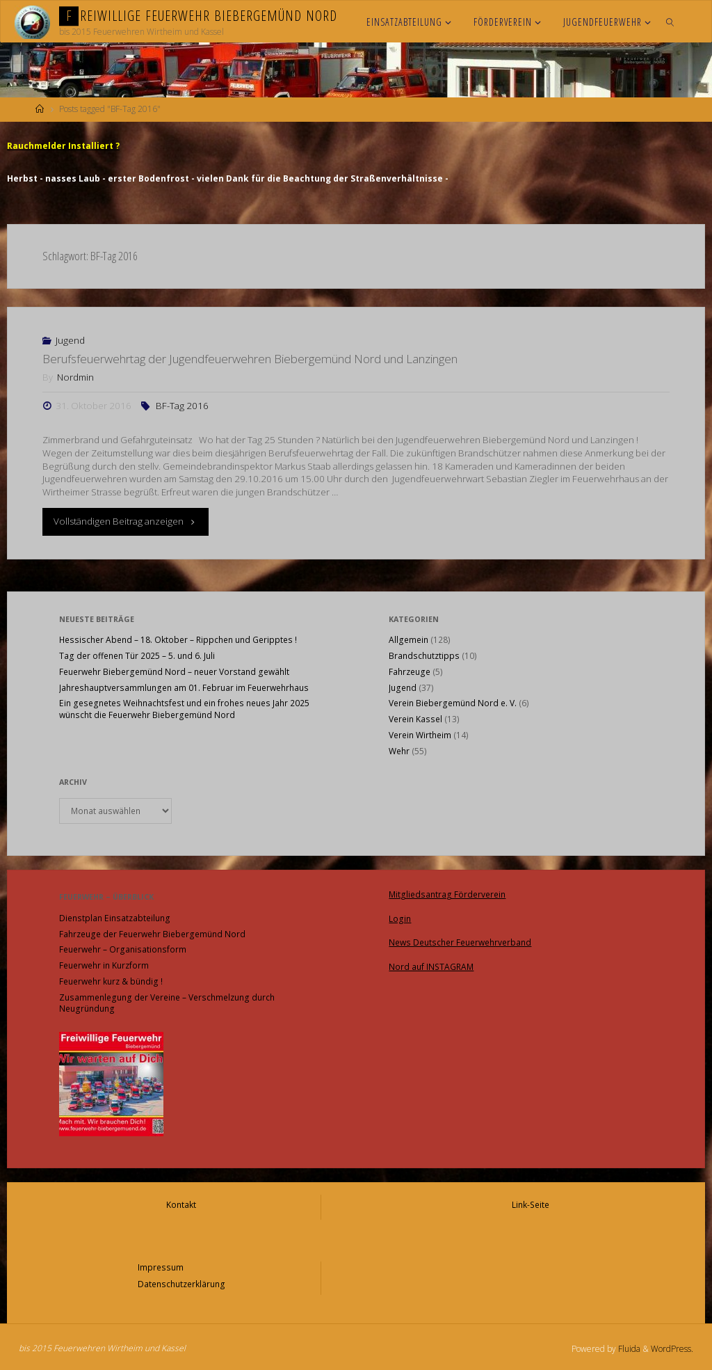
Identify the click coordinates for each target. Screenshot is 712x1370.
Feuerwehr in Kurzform (104, 965)
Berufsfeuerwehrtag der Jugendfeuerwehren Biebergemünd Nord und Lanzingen (250, 358)
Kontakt (181, 1203)
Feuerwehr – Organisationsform (122, 949)
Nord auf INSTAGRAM (431, 963)
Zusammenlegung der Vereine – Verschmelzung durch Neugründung (167, 1002)
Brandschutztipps (424, 655)
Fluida (628, 1345)
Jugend (70, 339)
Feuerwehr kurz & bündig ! (111, 981)
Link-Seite (530, 1203)
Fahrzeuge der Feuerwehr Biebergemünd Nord (152, 933)
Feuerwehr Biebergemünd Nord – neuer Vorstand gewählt (174, 671)
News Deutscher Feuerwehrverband (460, 940)
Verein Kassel (415, 718)
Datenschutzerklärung (181, 1281)
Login (400, 917)
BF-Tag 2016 (182, 405)
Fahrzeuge (409, 671)
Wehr (399, 750)
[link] (670, 21)
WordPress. (672, 1345)
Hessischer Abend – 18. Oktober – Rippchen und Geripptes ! (178, 639)
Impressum (161, 1265)
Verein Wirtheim (420, 734)
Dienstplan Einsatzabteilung (114, 917)
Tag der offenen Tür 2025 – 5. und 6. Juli (137, 655)
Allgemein (408, 639)
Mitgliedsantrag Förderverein (447, 893)
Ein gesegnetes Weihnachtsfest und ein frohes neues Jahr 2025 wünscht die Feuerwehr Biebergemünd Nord (184, 708)
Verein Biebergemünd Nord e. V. (453, 702)
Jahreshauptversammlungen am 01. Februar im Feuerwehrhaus (184, 687)
